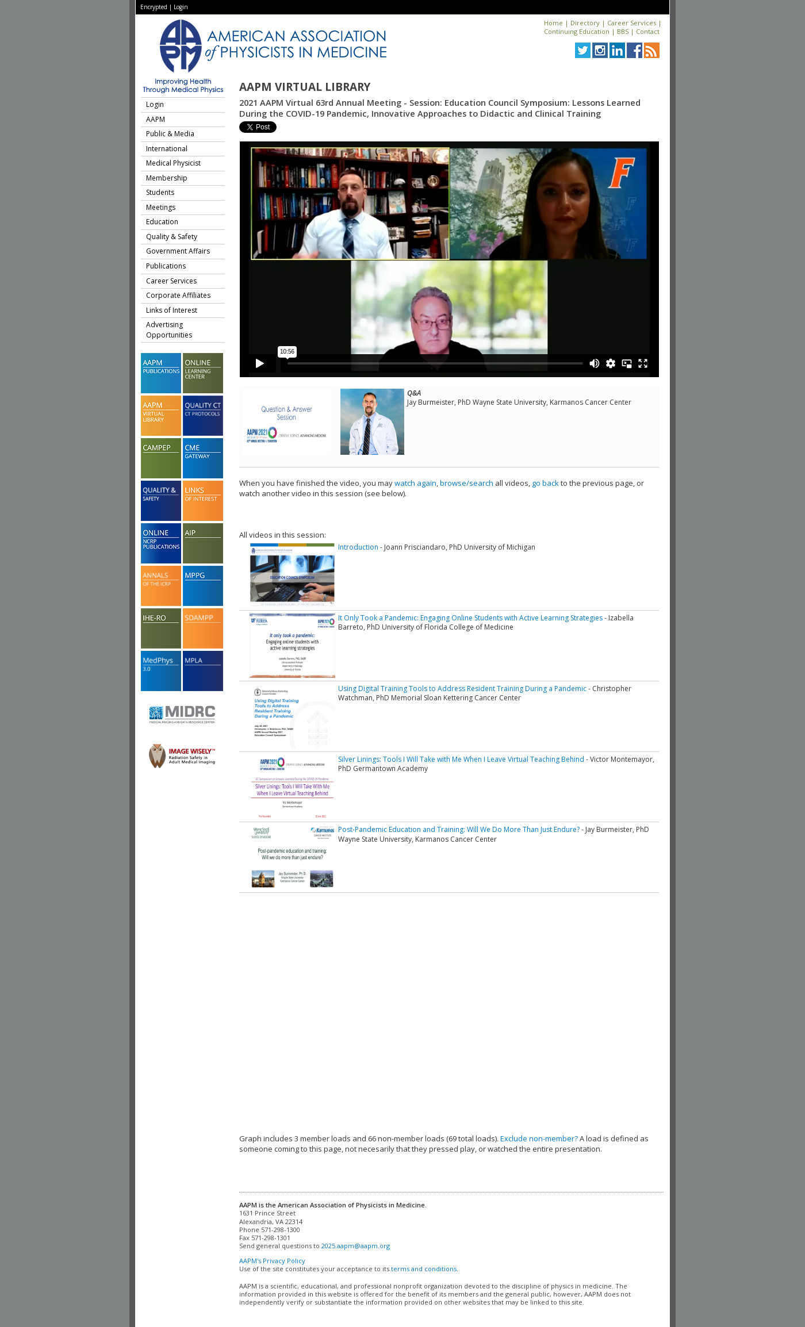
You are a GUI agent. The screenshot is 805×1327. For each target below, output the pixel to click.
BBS (622, 31)
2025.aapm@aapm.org (355, 1245)
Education (162, 222)
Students (160, 192)
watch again (415, 483)
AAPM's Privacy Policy (272, 1260)
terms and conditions (424, 1268)
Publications (166, 266)
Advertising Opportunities (169, 330)
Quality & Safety (171, 236)
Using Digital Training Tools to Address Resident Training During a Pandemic (462, 688)
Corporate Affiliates (178, 295)
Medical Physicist (173, 163)
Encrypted (153, 7)
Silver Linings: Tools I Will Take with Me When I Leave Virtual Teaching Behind (461, 759)
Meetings (160, 207)
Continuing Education (577, 31)
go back (545, 483)
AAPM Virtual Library (304, 86)
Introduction (358, 547)
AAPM (155, 119)
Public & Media (170, 134)
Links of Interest (171, 310)
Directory (585, 22)
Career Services (631, 22)
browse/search (466, 483)
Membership (166, 178)
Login (181, 7)
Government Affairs (178, 251)
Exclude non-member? (539, 1138)
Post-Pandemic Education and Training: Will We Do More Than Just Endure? (459, 829)
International (166, 149)
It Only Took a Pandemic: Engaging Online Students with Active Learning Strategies (470, 618)
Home (553, 22)
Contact (648, 31)
